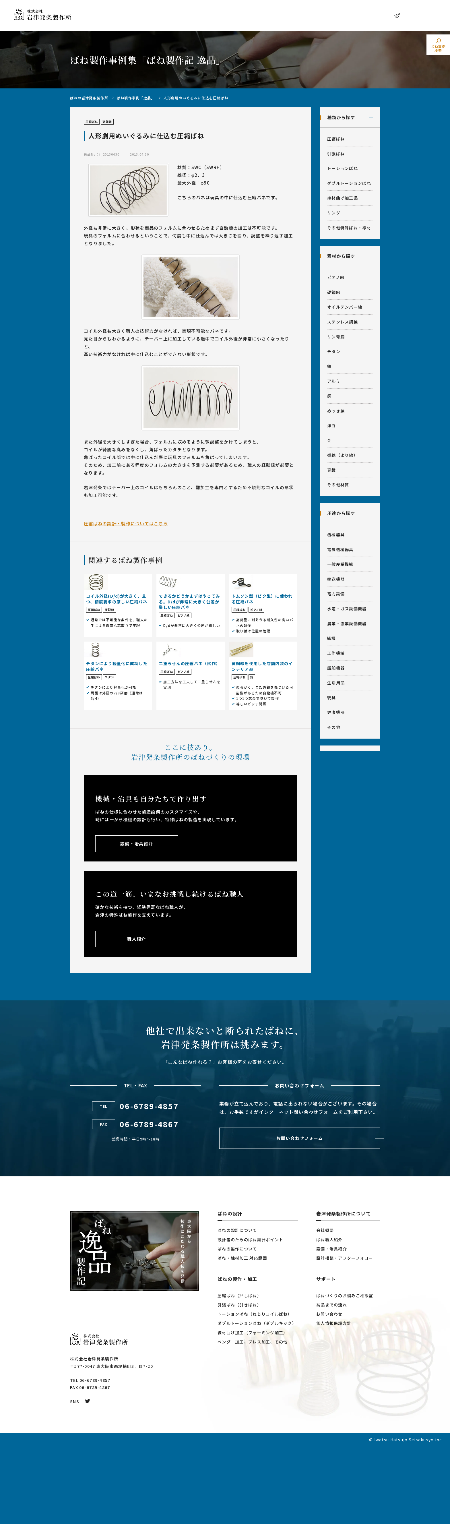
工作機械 (336, 653)
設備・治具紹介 (331, 1326)
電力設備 (336, 594)
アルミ (333, 381)
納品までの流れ (331, 1382)
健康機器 (336, 712)
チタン (333, 351)
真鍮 (331, 470)
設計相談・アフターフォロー (344, 1335)
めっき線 (336, 411)
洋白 (331, 425)
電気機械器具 (340, 549)
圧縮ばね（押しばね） (239, 1373)
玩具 (331, 697)
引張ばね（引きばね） (239, 1382)
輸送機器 (336, 579)
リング (333, 213)
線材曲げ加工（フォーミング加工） (253, 1410)
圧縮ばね (336, 139)
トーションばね (342, 168)
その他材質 (338, 484)
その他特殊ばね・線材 (349, 228)
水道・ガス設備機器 (347, 608)
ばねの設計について (237, 1307)
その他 (333, 727)
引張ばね (336, 153)
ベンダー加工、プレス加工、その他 (253, 1419)
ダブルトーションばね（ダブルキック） (257, 1400)
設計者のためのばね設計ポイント (250, 1317)
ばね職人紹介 (329, 1317)
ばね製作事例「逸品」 (136, 97)
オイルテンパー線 (344, 307)
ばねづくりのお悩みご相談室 (344, 1373)
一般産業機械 (340, 564)
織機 (331, 638)
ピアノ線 (335, 277)
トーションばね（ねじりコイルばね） (255, 1391)
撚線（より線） (342, 455)
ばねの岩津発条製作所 (89, 97)
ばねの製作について (237, 1326)
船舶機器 (336, 668)
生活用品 (336, 682)
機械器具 (336, 534)
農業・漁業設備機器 (347, 623)
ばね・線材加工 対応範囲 (242, 1335)
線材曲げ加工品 (342, 198)
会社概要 (325, 1307)
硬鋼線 (333, 292)
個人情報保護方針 (333, 1400)
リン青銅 (336, 337)
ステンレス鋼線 (342, 322)
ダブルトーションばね (349, 183)
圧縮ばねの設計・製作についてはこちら (126, 523)
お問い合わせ (417, 15)
